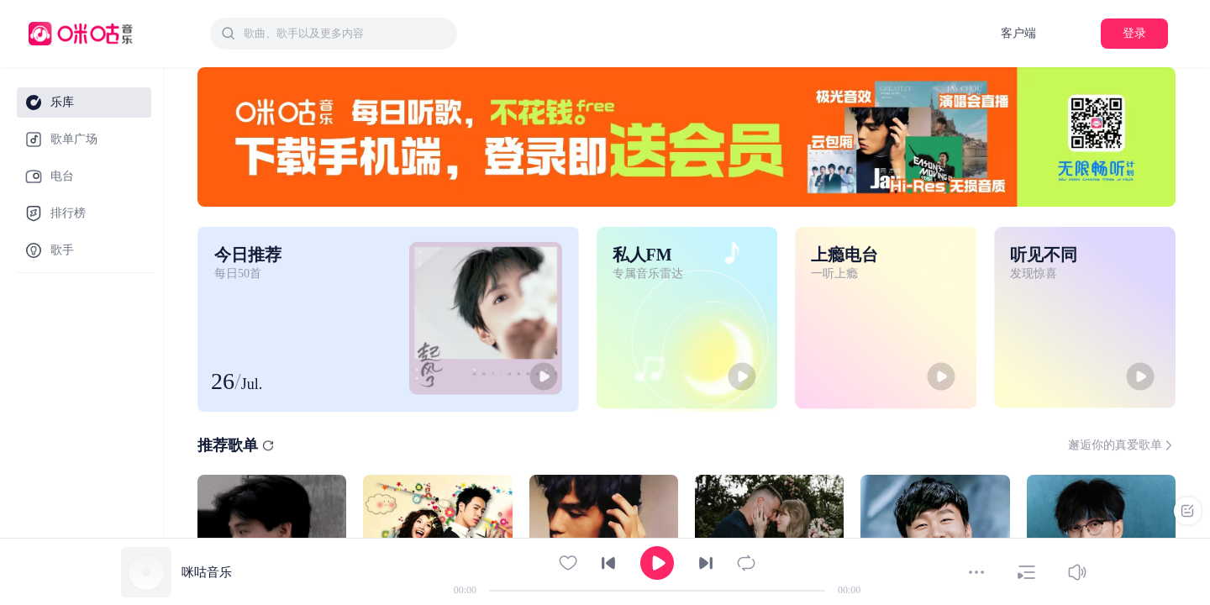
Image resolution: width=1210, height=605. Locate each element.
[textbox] (345, 33)
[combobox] (333, 34)
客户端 (1018, 33)
